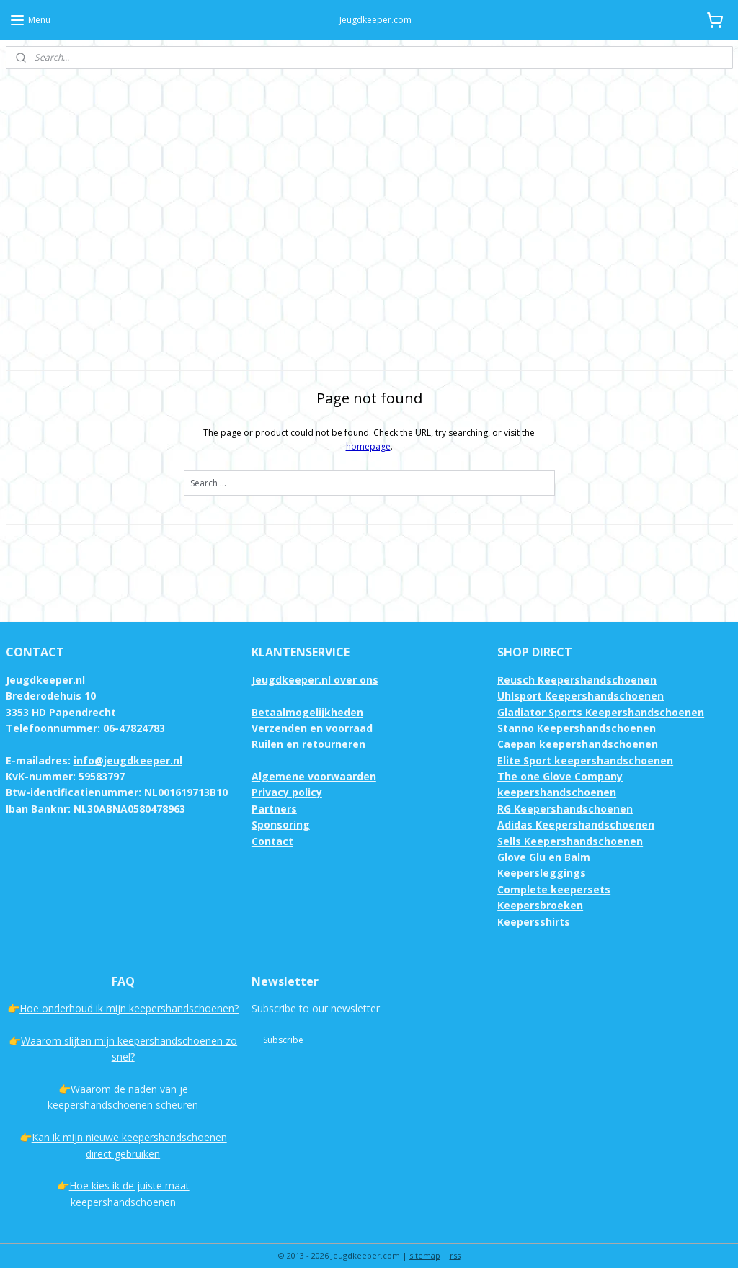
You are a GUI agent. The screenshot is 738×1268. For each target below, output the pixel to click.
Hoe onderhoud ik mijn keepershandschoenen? (129, 994)
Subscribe (283, 1026)
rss (455, 1241)
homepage (368, 433)
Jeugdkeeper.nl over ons (315, 666)
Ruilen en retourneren (308, 730)
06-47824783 (134, 714)
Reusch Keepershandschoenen (577, 666)
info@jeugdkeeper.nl (128, 747)
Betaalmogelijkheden (307, 698)
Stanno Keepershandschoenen (576, 714)
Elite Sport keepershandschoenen (585, 747)
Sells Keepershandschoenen (570, 827)
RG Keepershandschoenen (565, 795)
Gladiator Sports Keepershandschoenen (600, 698)
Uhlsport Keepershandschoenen (580, 682)
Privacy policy (287, 778)
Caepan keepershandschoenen (577, 730)
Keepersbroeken (540, 891)
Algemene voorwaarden (314, 762)
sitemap (424, 1241)
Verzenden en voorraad (312, 714)
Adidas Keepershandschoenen (575, 811)
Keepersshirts (533, 908)
